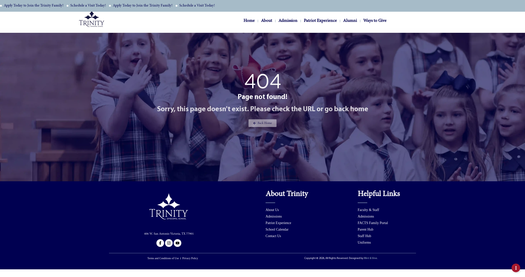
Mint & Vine (370, 275)
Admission (287, 21)
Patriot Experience (320, 21)
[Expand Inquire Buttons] (516, 268)
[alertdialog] (262, 6)
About (266, 21)
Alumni (350, 21)
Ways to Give (374, 21)
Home (249, 21)
